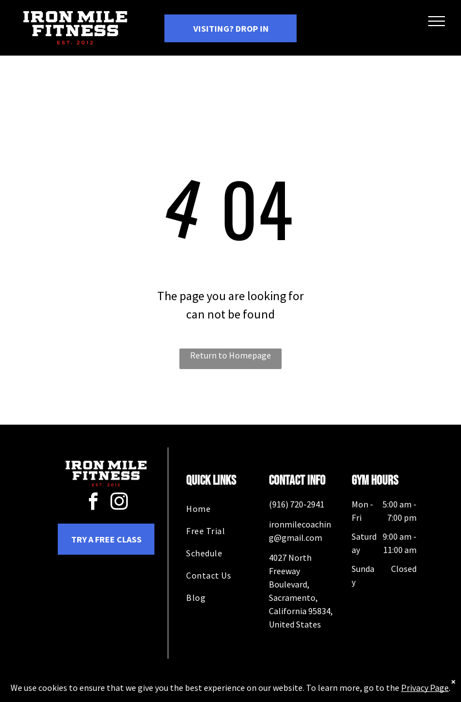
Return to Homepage (230, 355)
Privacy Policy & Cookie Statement (161, 691)
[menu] (436, 21)
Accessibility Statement (253, 691)
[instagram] (119, 503)
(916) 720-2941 (296, 504)
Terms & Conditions (322, 691)
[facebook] (93, 503)
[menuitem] (226, 508)
